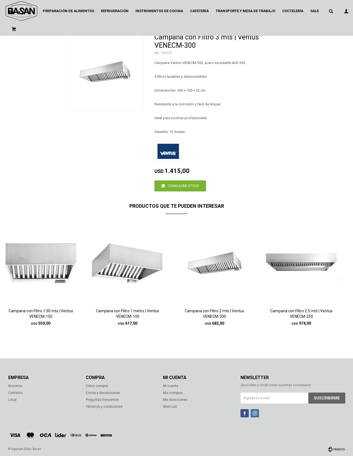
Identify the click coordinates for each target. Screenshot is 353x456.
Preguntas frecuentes (102, 400)
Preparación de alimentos (68, 11)
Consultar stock (183, 186)
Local (12, 400)
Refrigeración (115, 11)
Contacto (15, 393)
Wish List (170, 407)
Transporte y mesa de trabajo (245, 11)
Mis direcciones (175, 400)
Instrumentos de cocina (159, 11)
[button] (341, 279)
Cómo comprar (97, 386)
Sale (314, 11)
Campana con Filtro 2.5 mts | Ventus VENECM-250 (301, 314)
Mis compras (173, 393)
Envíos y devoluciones (103, 393)
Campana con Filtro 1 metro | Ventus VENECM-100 (127, 314)
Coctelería (292, 11)
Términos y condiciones (104, 407)
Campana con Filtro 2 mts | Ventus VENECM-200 (214, 314)
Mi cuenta (170, 386)
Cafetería (199, 11)
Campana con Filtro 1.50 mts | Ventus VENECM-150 (41, 314)
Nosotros (15, 386)
